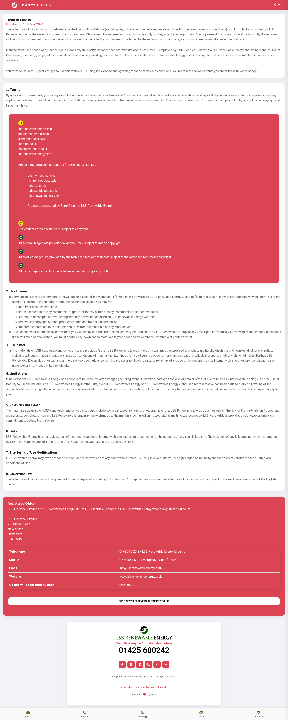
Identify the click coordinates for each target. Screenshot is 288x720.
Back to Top (163, 687)
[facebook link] (122, 664)
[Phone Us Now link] (148, 664)
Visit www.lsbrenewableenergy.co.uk (144, 601)
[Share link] (157, 664)
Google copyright (97, 271)
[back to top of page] (165, 664)
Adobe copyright (109, 243)
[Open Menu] (279, 5)
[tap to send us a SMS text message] (201, 714)
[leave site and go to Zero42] (144, 697)
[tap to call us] (84, 714)
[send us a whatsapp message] (142, 714)
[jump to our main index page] (28, 714)
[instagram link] (131, 664)
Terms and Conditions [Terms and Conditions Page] (145, 687)
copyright (164, 257)
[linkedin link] (139, 664)
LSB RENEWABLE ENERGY (31, 5)
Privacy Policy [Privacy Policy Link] (126, 687)
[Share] (275, 5)
